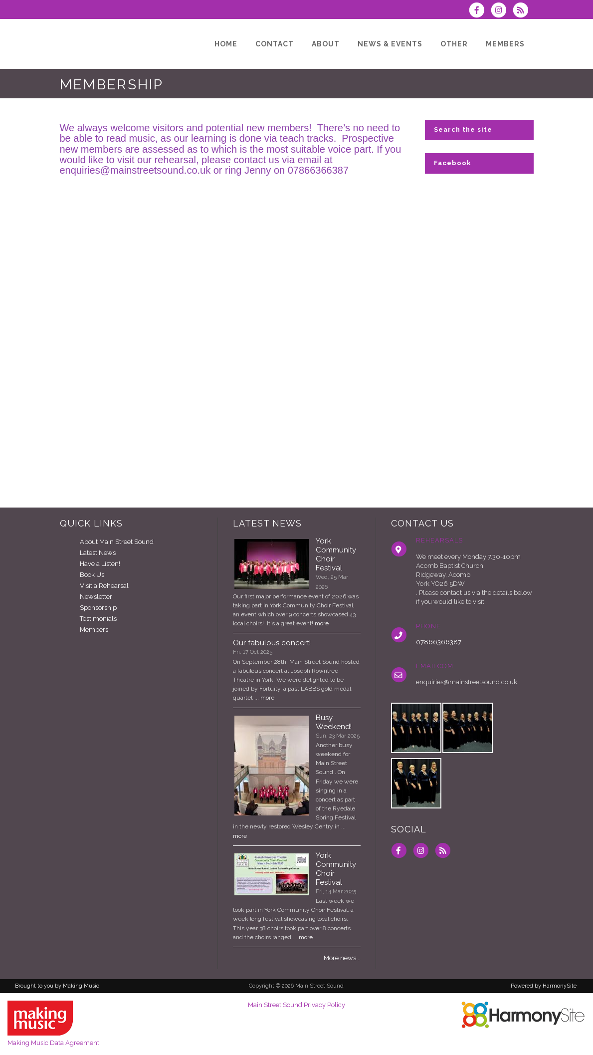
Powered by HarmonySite (544, 986)
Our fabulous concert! (272, 642)
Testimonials (98, 618)
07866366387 (438, 642)
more (322, 623)
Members (94, 629)
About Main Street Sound (117, 541)
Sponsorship (98, 607)
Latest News (98, 552)
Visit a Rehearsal (104, 585)
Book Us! (93, 574)
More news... (342, 958)
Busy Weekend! (334, 722)
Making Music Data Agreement (53, 1043)
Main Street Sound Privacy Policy (296, 1005)
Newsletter (96, 596)
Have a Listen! (100, 563)
